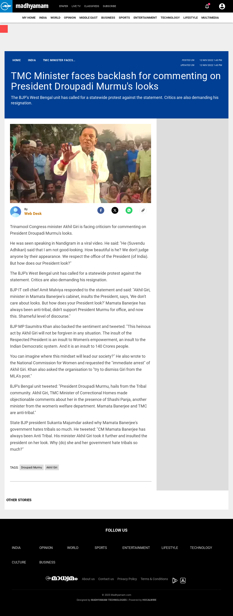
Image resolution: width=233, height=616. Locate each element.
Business (108, 17)
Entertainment (145, 17)
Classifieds (91, 6)
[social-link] (143, 210)
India (43, 17)
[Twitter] (115, 210)
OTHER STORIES (18, 500)
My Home (28, 17)
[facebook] (100, 210)
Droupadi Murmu (31, 467)
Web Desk (33, 213)
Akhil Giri (51, 467)
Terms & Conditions (154, 579)
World (55, 17)
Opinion (70, 17)
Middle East (88, 17)
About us (88, 579)
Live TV (76, 6)
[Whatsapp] (129, 210)
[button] (6, 6)
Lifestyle (190, 17)
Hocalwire (149, 599)
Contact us (106, 579)
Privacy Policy (127, 579)
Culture (19, 562)
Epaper (63, 6)
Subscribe (109, 6)
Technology (170, 17)
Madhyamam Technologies (109, 599)
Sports (124, 17)
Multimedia (210, 17)
